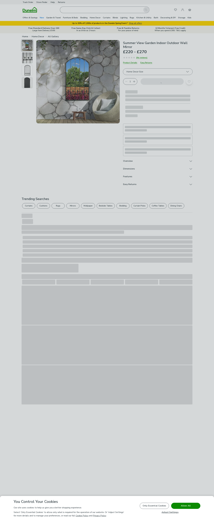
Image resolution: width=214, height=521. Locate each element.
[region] (107, 508)
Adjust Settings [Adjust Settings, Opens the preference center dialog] (170, 512)
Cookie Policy (82, 515)
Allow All (186, 505)
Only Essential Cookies (154, 505)
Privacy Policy (99, 515)
